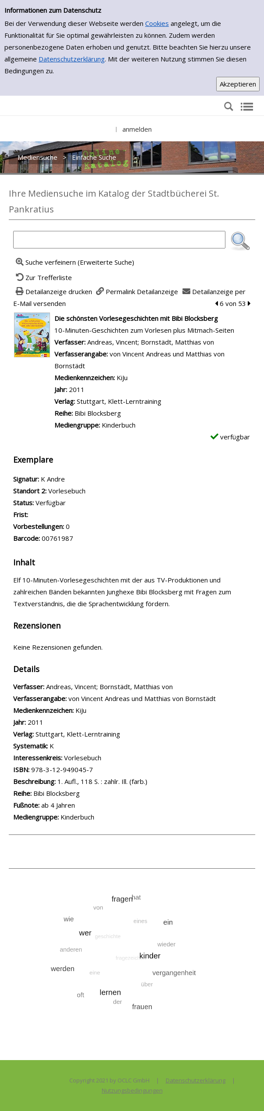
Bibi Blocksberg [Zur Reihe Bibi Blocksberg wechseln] (98, 413)
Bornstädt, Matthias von (177, 342)
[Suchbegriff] (119, 239)
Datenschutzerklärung (72, 58)
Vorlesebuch (82, 757)
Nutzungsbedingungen (132, 1090)
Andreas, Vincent (112, 342)
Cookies (157, 23)
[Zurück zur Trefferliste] (42, 277)
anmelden (137, 129)
